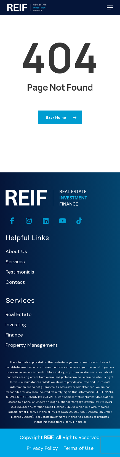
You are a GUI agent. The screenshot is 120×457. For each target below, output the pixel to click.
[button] (110, 7)
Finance (14, 335)
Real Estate (18, 314)
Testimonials (20, 272)
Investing (16, 324)
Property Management (32, 345)
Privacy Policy (42, 448)
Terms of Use (78, 448)
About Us (16, 251)
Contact (15, 282)
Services (15, 261)
